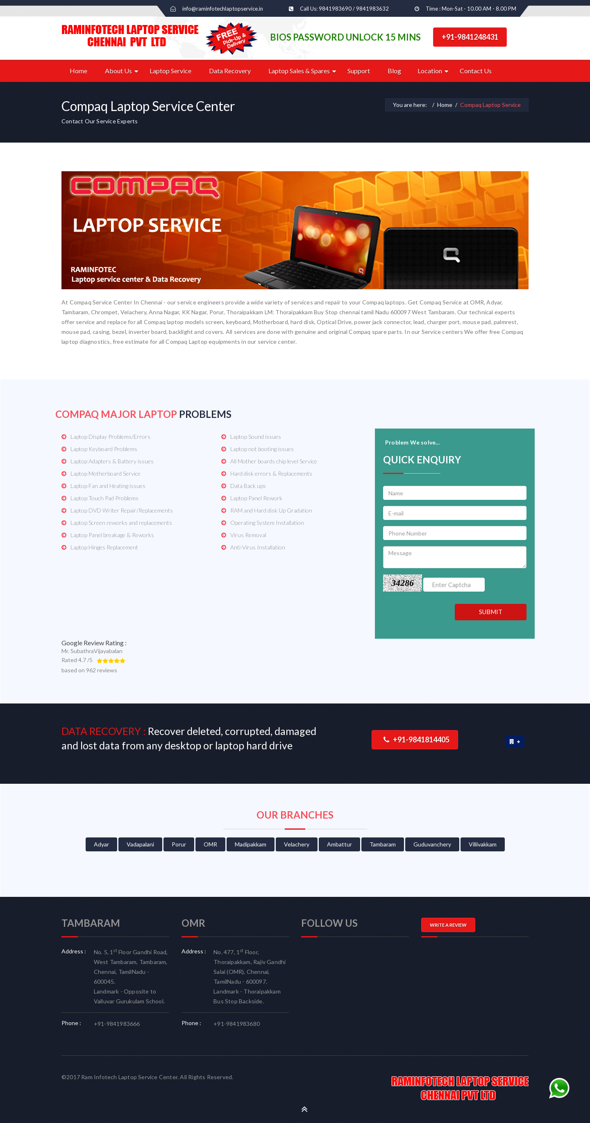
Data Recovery (230, 71)
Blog (394, 71)
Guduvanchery (432, 844)
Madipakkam (250, 844)
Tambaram (383, 844)
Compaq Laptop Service (490, 104)
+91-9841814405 (416, 739)
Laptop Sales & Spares (299, 71)
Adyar (101, 844)
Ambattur (339, 844)
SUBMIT (490, 611)
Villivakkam (483, 844)
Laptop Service (170, 71)
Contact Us (476, 71)
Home (78, 71)
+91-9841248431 (470, 36)
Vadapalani (140, 844)
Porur (179, 844)
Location (430, 71)
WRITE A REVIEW (448, 925)
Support (358, 71)
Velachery (296, 844)
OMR (210, 844)
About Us (118, 71)
